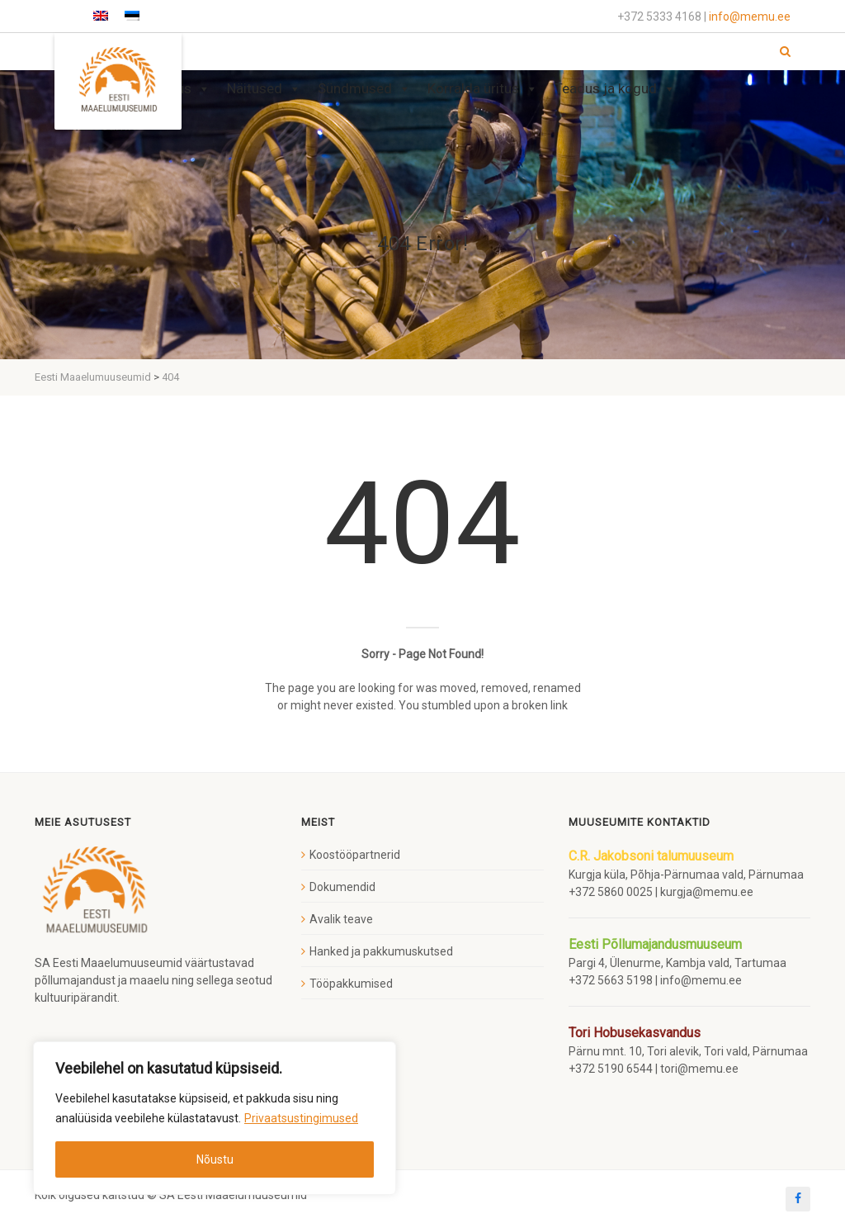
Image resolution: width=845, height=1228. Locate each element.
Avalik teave (341, 919)
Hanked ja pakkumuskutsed (381, 951)
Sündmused (364, 88)
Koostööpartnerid (354, 854)
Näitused (264, 88)
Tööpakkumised (351, 983)
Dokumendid (342, 887)
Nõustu (215, 1159)
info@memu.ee (750, 16)
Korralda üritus (482, 88)
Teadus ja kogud (615, 88)
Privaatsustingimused (301, 1118)
